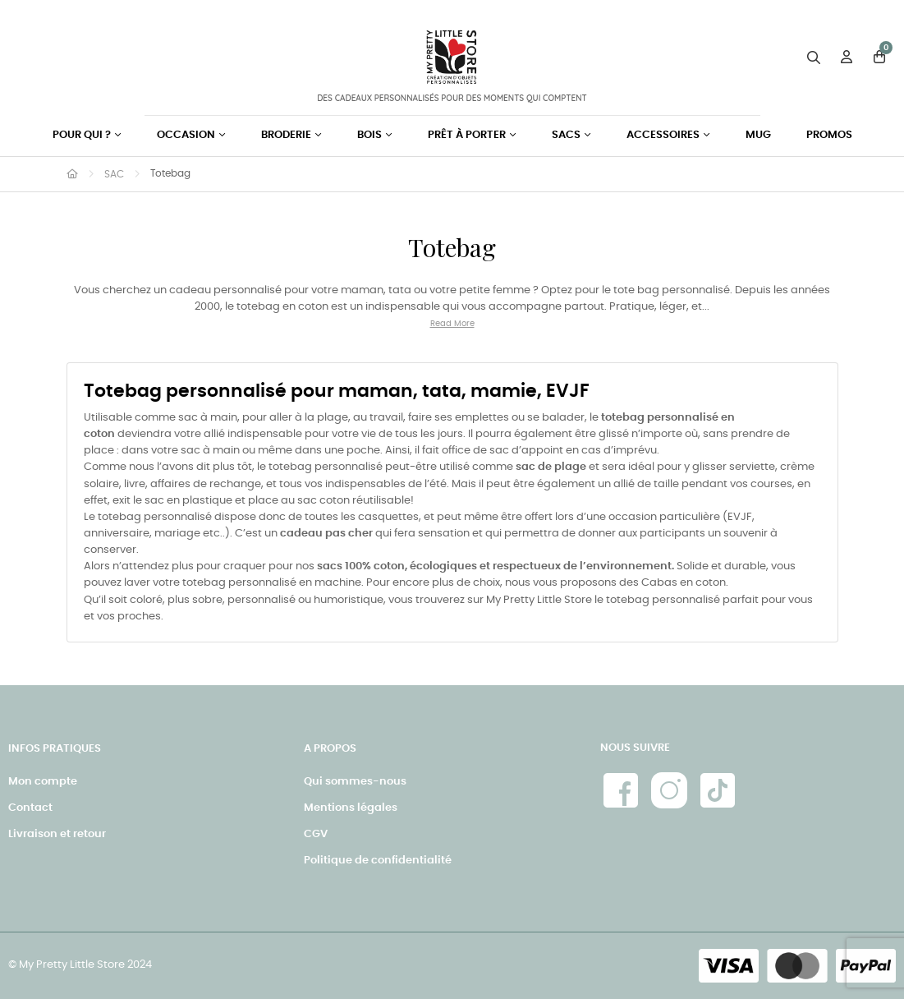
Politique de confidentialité (378, 860)
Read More (452, 324)
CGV (316, 834)
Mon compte (42, 781)
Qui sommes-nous (355, 781)
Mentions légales (350, 808)
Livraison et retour (57, 834)
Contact (30, 808)
